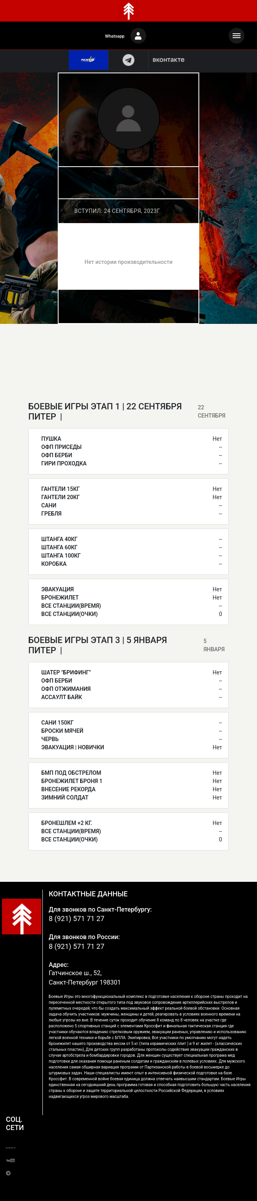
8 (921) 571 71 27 (77, 918)
